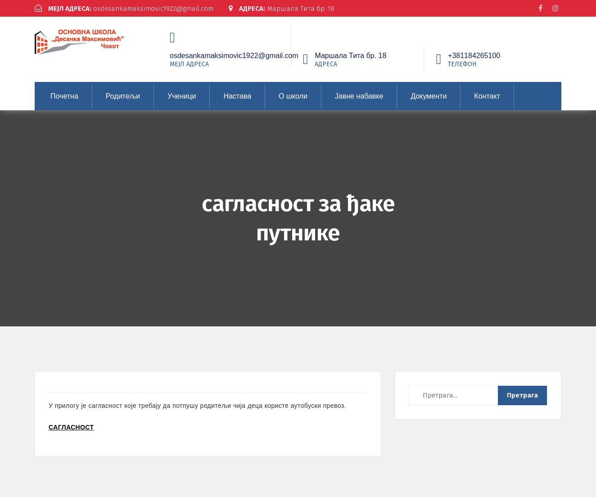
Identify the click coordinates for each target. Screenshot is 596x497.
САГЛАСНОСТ (71, 427)
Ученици (181, 96)
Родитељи (123, 96)
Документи (429, 96)
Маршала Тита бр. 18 (281, 9)
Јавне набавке (359, 96)
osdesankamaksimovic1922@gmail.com (124, 9)
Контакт (487, 96)
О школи (293, 96)
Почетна (64, 96)
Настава (237, 96)
